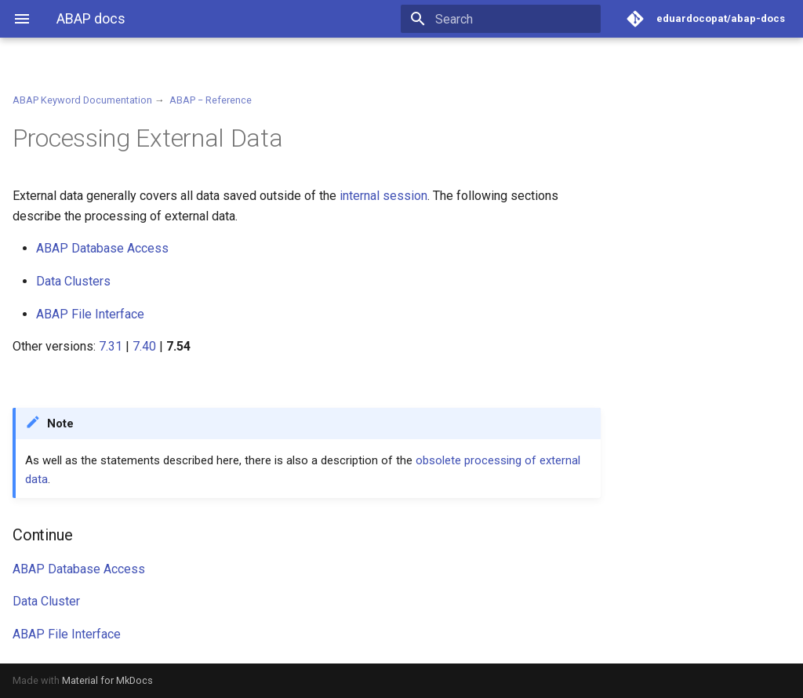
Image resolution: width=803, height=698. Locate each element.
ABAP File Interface (90, 314)
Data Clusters (73, 281)
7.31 (110, 346)
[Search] (509, 19)
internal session (383, 195)
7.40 (144, 346)
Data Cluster (46, 601)
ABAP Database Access (102, 248)
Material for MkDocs (107, 680)
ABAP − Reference (210, 100)
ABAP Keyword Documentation (82, 100)
